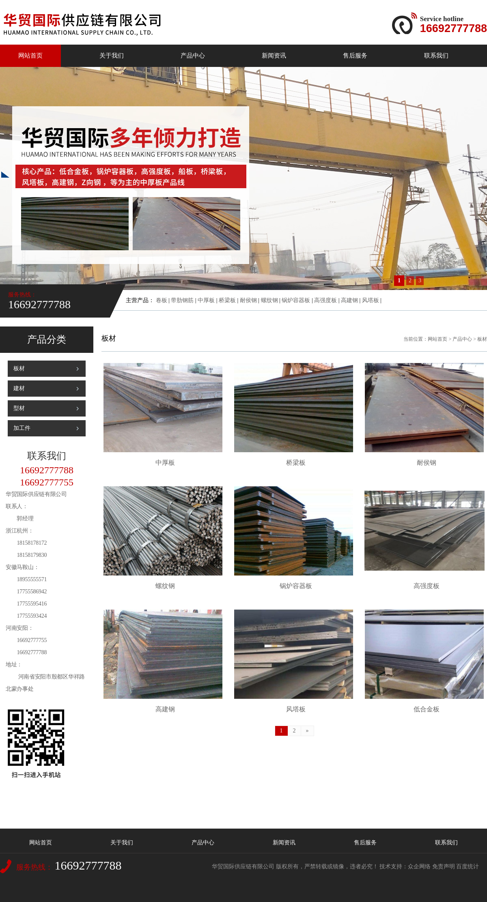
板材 (19, 368)
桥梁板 (227, 300)
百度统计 (467, 866)
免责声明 (443, 866)
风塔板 (370, 300)
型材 (19, 408)
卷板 (161, 300)
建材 (19, 388)
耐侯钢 (248, 300)
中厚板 (206, 300)
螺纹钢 (269, 300)
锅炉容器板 (296, 300)
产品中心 (193, 55)
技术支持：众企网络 (405, 866)
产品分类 (46, 339)
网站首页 (30, 55)
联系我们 (436, 55)
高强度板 (325, 300)
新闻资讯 (274, 55)
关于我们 (111, 55)
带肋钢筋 (182, 300)
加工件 (21, 428)
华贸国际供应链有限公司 (243, 866)
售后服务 (355, 55)
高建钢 (349, 300)
